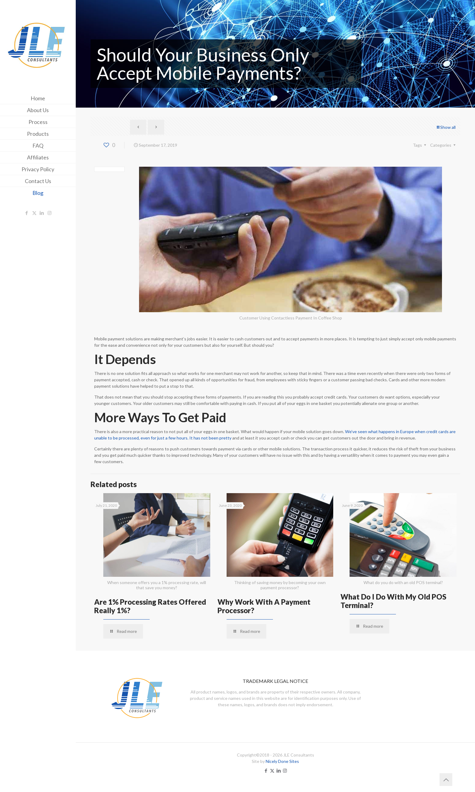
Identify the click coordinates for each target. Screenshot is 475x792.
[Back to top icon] (446, 779)
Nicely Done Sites (282, 761)
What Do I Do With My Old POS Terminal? (393, 601)
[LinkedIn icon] (42, 213)
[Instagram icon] (49, 213)
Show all (446, 127)
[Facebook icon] (27, 213)
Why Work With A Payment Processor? (264, 606)
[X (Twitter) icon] (34, 213)
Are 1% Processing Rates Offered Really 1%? (150, 606)
